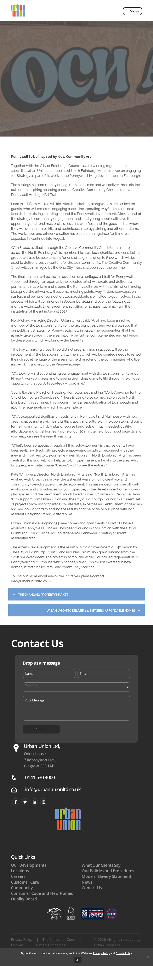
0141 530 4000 (40, 785)
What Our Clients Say (101, 873)
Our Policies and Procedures (108, 878)
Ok (77, 959)
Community (22, 895)
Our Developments (28, 873)
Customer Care (25, 890)
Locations (20, 878)
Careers (18, 884)
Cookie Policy (124, 953)
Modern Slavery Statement (106, 884)
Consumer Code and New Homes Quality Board (42, 904)
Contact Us (92, 895)
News (87, 890)
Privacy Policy (21, 947)
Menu (132, 14)
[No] (148, 957)
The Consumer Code (58, 947)
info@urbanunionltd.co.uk (52, 797)
